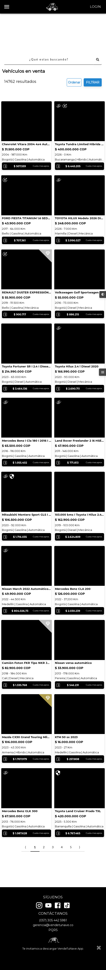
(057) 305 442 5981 (53, 920)
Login (95, 7)
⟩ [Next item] (79, 866)
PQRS (53, 930)
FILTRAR (92, 43)
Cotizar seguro (22, 107)
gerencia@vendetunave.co (53, 925)
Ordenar (74, 43)
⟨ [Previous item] (25, 866)
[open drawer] (7, 7)
